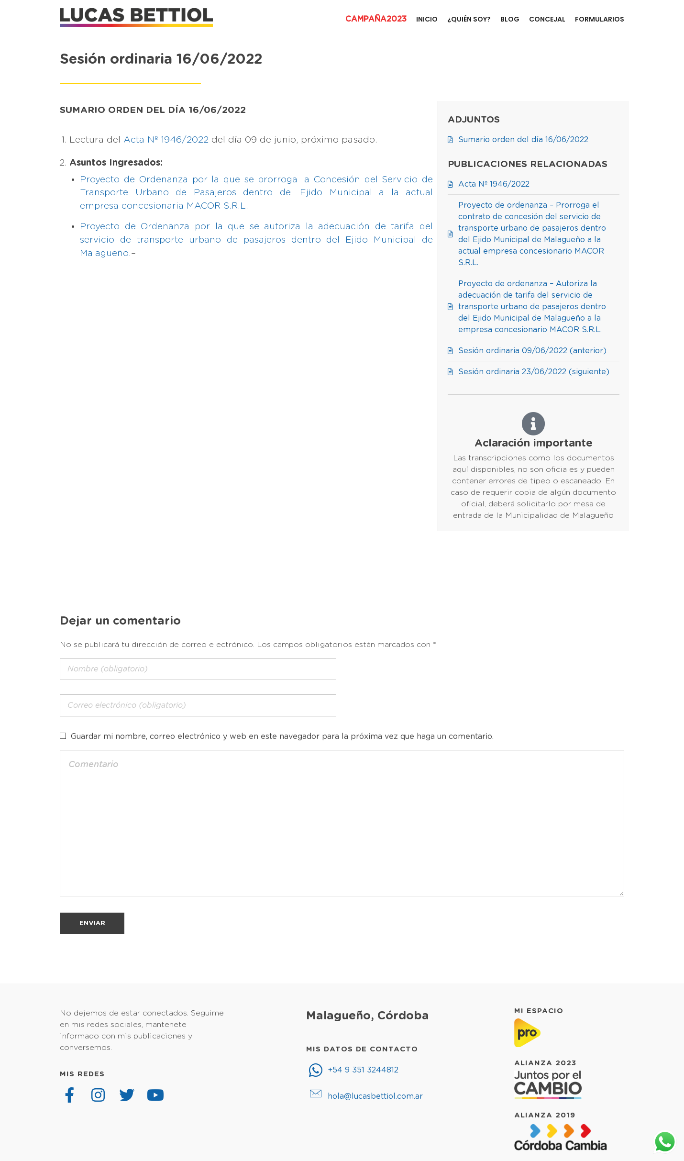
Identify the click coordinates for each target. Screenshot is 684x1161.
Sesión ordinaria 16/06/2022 (161, 60)
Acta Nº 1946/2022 (166, 140)
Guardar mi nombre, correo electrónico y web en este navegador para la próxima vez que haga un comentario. (282, 736)
